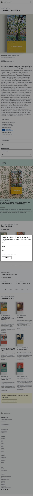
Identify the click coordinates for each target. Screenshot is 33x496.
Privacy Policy (13, 254)
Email (3, 250)
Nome (3, 242)
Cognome (3, 246)
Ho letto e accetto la (9, 254)
